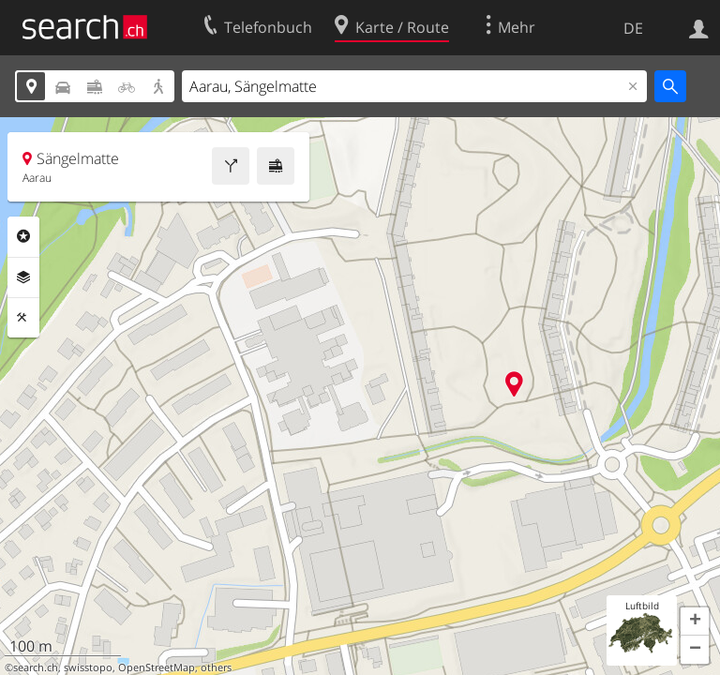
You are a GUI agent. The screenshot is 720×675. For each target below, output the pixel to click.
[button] (695, 622)
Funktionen (23, 318)
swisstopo (88, 667)
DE (633, 28)
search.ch (35, 667)
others (216, 667)
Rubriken (23, 236)
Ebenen (23, 277)
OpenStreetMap (156, 667)
